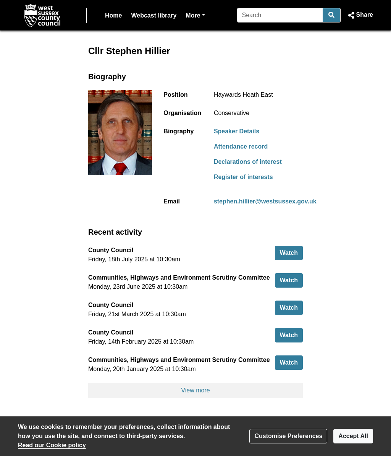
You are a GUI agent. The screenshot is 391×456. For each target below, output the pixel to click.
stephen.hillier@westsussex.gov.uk (265, 201)
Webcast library (153, 15)
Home (113, 15)
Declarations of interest (248, 161)
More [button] (195, 15)
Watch (291, 252)
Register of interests (243, 177)
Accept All (353, 436)
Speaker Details (236, 131)
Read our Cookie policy (52, 445)
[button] (360, 15)
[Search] (280, 15)
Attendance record (241, 146)
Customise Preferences (288, 436)
